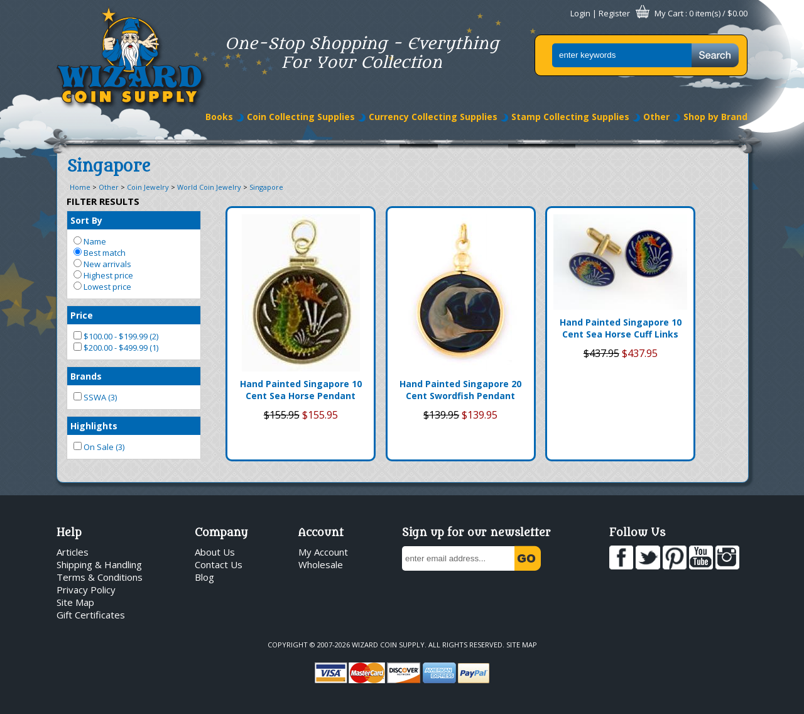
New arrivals (102, 264)
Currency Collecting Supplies (433, 117)
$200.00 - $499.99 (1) (115, 347)
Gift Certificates (91, 614)
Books (219, 117)
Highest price (103, 275)
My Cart (669, 13)
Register (614, 13)
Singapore (266, 187)
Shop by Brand (715, 117)
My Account (323, 552)
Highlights (93, 426)
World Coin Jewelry (209, 187)
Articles (73, 552)
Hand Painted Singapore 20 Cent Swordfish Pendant (460, 390)
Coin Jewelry (148, 187)
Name (89, 241)
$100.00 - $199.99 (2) (115, 336)
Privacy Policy (86, 589)
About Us (215, 552)
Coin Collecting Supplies (301, 117)
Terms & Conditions (100, 577)
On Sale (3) (98, 447)
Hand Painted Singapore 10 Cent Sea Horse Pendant (301, 390)
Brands (86, 376)
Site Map (75, 602)
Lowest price (102, 286)
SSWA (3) (95, 397)
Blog (204, 577)
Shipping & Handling (99, 564)
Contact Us (218, 564)
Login (580, 13)
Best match (99, 252)
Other (656, 117)
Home (80, 187)
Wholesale (320, 564)
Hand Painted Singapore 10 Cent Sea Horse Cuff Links (621, 328)
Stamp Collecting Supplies (570, 117)
